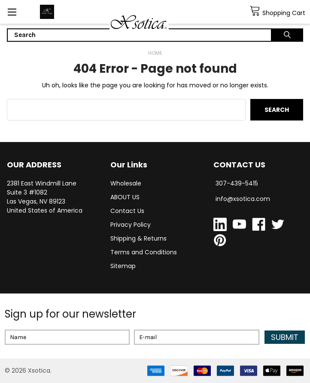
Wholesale (125, 183)
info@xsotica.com (243, 199)
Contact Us (127, 211)
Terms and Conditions (143, 252)
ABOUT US (125, 197)
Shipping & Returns (138, 238)
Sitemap (123, 266)
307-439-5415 (237, 183)
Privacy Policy (130, 224)
